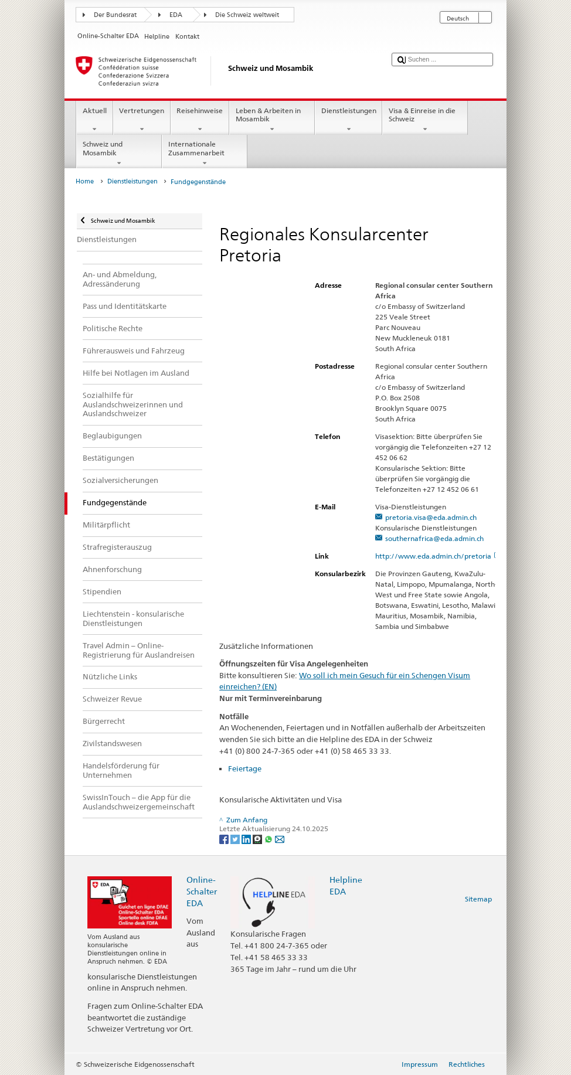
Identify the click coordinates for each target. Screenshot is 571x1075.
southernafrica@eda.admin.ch (434, 538)
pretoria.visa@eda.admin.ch (431, 517)
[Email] (279, 838)
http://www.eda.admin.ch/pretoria (438, 556)
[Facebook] (224, 838)
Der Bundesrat (115, 15)
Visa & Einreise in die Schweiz (425, 120)
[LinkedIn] (247, 838)
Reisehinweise (200, 120)
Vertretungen (142, 120)
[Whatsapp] (269, 838)
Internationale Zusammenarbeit (204, 154)
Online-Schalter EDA (201, 891)
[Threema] (258, 838)
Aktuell (94, 120)
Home (85, 181)
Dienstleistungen (348, 120)
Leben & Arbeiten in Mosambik (272, 120)
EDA (175, 15)
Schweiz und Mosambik (119, 154)
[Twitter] (236, 838)
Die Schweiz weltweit (247, 15)
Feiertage (244, 768)
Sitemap (478, 898)
